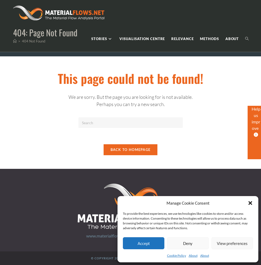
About (193, 256)
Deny (187, 243)
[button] (250, 203)
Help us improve (256, 121)
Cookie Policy (176, 256)
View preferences (232, 243)
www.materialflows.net (107, 235)
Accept (144, 243)
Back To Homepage (131, 149)
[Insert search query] (130, 122)
